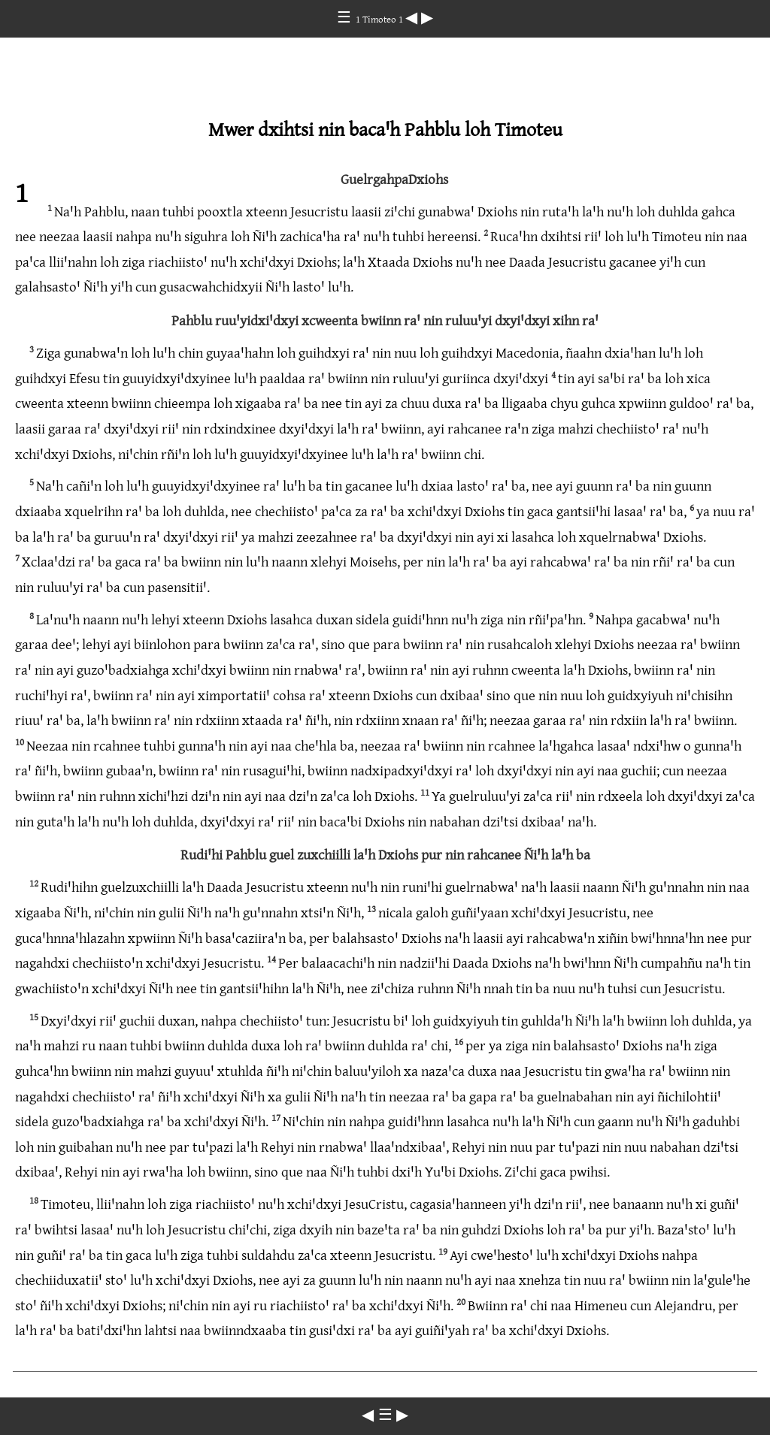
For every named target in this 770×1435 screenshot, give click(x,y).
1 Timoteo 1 (380, 18)
